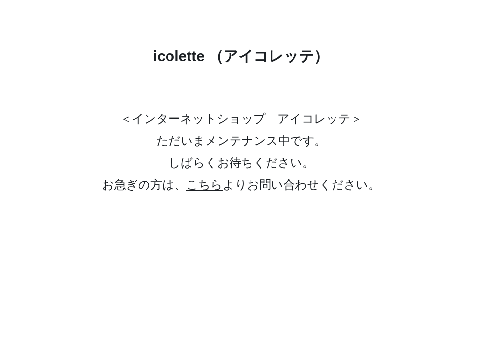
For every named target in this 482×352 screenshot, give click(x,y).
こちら (204, 184)
